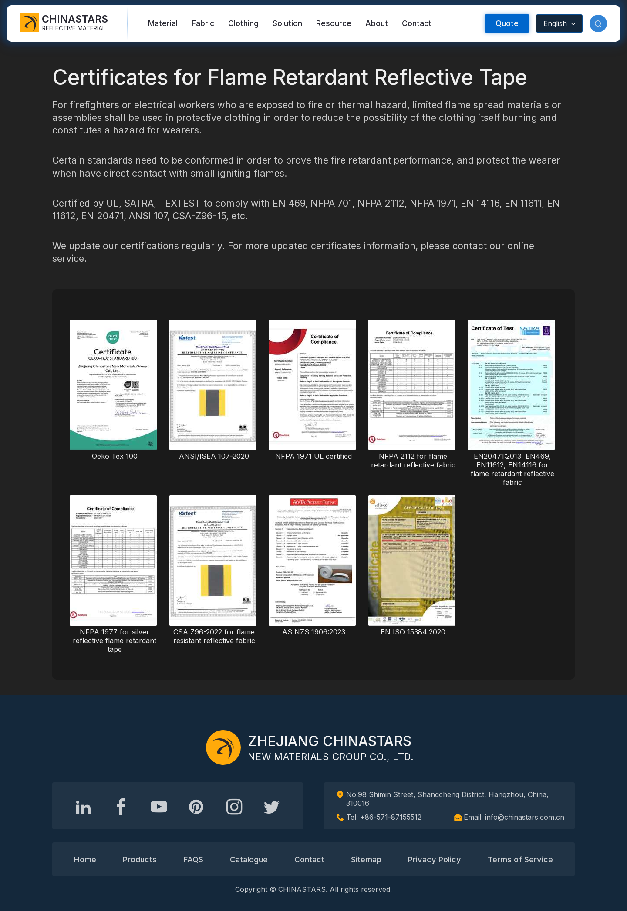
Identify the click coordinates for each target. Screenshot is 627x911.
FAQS (193, 859)
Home (85, 859)
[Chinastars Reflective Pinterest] (196, 806)
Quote (507, 23)
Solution (287, 23)
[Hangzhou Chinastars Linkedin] (84, 806)
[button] (598, 23)
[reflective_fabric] (234, 806)
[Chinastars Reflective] (159, 806)
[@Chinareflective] (272, 806)
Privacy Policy (434, 859)
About (376, 23)
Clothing (243, 23)
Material (163, 23)
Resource (333, 23)
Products (140, 859)
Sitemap (366, 859)
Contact (416, 23)
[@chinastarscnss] (121, 806)
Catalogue (249, 859)
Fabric (203, 23)
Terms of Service (520, 859)
